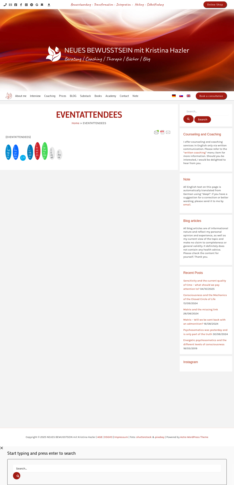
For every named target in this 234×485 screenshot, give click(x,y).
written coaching (194, 152)
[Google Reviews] (36, 4)
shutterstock (144, 437)
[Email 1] (10, 4)
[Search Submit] (188, 119)
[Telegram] (31, 4)
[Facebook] (15, 4)
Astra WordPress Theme (194, 437)
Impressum (121, 437)
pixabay (160, 437)
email (186, 204)
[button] (215, 4)
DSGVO (108, 437)
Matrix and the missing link (200, 309)
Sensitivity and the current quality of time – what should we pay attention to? (204, 284)
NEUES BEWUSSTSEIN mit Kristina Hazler (126, 50)
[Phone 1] (5, 4)
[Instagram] (26, 4)
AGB (99, 437)
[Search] (16, 475)
